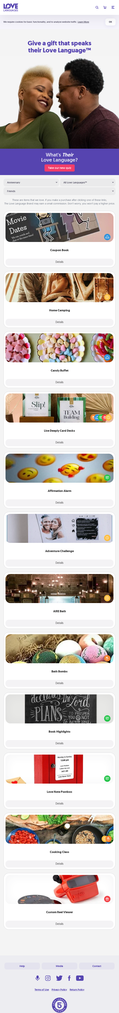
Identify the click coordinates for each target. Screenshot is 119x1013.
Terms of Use (42, 989)
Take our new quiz (59, 168)
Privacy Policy (59, 989)
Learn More (83, 21)
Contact (96, 966)
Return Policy (77, 989)
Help (22, 966)
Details (59, 262)
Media (59, 966)
